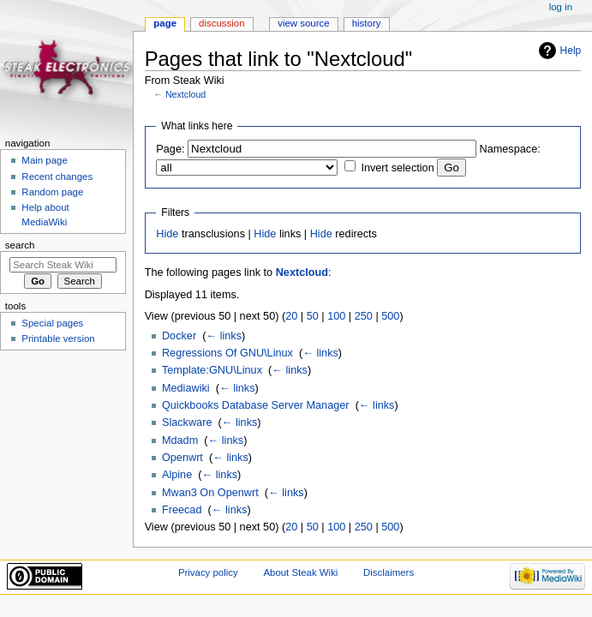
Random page (52, 192)
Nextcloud (185, 94)
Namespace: (510, 149)
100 (336, 316)
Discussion (221, 23)
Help (571, 51)
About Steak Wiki (300, 572)
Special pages (52, 323)
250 (364, 316)
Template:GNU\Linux (212, 370)
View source (303, 23)
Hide (167, 234)
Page (164, 23)
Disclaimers (388, 572)
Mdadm (180, 440)
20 (291, 316)
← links (224, 336)
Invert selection (397, 168)
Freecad (182, 510)
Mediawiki (186, 388)
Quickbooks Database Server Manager (256, 405)
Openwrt (182, 458)
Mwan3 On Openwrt (210, 493)
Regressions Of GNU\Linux (227, 353)
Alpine (177, 475)
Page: (170, 149)
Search (20, 245)
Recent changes (57, 176)
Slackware (187, 422)
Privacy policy (208, 572)
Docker (179, 336)
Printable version (57, 338)
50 (313, 316)
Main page (44, 160)
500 (390, 316)
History (366, 23)
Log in (560, 7)
